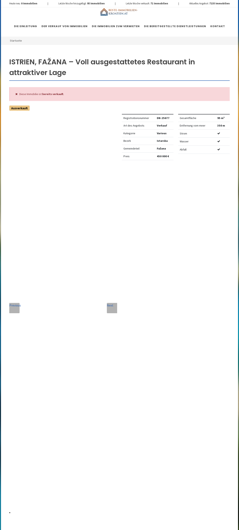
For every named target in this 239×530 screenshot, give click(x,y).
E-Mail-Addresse (128, 341)
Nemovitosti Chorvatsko (111, 524)
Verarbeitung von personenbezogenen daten (97, 422)
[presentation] (110, 439)
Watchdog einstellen (184, 175)
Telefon (74, 359)
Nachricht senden (110, 455)
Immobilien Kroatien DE (80, 524)
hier (203, 422)
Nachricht (77, 377)
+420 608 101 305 (37, 394)
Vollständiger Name (85, 341)
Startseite (16, 40)
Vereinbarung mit (97, 422)
